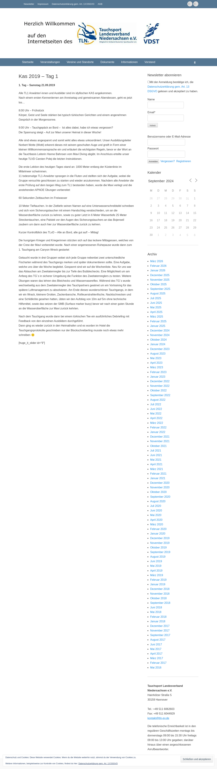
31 (187, 198)
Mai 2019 (155, 565)
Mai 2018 (155, 612)
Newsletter (29, 4)
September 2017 (160, 635)
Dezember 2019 (160, 538)
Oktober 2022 (158, 390)
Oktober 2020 (158, 492)
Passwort (153, 148)
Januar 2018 (157, 621)
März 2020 (156, 524)
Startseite (28, 62)
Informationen (129, 62)
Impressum (42, 4)
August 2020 (157, 501)
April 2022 (156, 418)
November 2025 (160, 279)
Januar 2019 (157, 584)
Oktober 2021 (158, 446)
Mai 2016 (155, 667)
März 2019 (156, 575)
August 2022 (157, 399)
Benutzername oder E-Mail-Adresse (169, 136)
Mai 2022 (155, 413)
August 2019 (157, 556)
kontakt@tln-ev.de (158, 718)
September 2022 (160, 395)
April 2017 (156, 653)
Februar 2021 (158, 473)
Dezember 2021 (160, 436)
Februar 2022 (158, 427)
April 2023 (156, 362)
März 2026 (156, 261)
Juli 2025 (155, 298)
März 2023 (156, 367)
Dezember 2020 (160, 482)
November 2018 (160, 593)
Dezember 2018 (160, 588)
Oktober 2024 (158, 339)
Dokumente (107, 62)
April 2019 (156, 570)
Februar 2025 (158, 321)
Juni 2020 (156, 510)
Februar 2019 (158, 579)
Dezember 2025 (160, 275)
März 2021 (156, 469)
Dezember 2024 (160, 330)
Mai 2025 (155, 307)
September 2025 (160, 288)
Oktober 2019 (158, 547)
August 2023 (157, 353)
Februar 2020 (158, 529)
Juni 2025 (156, 302)
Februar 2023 (158, 372)
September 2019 (160, 552)
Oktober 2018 (158, 598)
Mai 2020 (155, 515)
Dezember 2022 (160, 381)
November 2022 (160, 385)
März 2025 (156, 316)
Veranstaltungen (50, 62)
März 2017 (156, 658)
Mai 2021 (155, 459)
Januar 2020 (157, 533)
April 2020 (156, 519)
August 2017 (157, 639)
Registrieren (183, 161)
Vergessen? (168, 161)
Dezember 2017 (160, 626)
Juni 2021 (156, 455)
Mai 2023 (155, 358)
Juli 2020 (155, 505)
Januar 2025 (157, 325)
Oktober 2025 (158, 284)
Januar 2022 (157, 432)
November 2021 (160, 441)
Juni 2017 (156, 644)
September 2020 (160, 496)
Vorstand (149, 62)
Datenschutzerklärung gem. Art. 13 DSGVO (73, 4)
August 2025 (157, 293)
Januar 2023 (157, 376)
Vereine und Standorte (80, 62)
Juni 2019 (156, 561)
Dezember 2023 (160, 349)
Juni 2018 (156, 607)
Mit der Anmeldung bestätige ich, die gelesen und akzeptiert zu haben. (172, 87)
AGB (100, 4)
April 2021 (156, 464)
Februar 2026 (158, 265)
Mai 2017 (155, 649)
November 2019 (160, 542)
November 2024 (160, 335)
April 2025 (156, 312)
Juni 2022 (156, 409)
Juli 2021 (155, 450)
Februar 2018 (158, 616)
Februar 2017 (158, 662)
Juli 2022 (155, 404)
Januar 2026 (157, 270)
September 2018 (160, 602)
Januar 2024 (157, 344)
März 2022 (156, 422)
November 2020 (160, 487)
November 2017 (160, 630)
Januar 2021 (157, 478)
